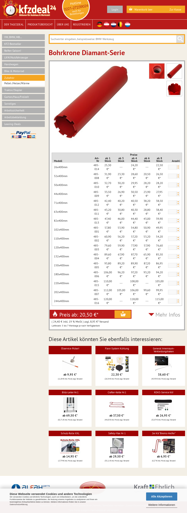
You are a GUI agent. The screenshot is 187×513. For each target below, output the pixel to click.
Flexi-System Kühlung (117, 348)
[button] (178, 166)
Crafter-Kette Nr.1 (117, 392)
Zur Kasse (175, 9)
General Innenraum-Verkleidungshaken (164, 350)
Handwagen (11, 64)
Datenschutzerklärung (18, 504)
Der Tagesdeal (14, 24)
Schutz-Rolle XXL (70, 433)
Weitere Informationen (161, 504)
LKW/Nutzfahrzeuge (16, 57)
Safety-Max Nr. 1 (117, 433)
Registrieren (81, 24)
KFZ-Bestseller (12, 44)
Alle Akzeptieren (161, 496)
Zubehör (9, 78)
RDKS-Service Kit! (163, 392)
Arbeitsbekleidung (15, 117)
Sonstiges (10, 103)
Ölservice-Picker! (70, 348)
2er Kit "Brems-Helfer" (164, 433)
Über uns (63, 24)
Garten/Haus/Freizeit (16, 97)
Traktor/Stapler (13, 90)
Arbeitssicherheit (14, 110)
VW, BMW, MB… (13, 37)
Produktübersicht (40, 24)
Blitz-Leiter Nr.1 (70, 392)
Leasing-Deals (12, 124)
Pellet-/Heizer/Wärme (16, 83)
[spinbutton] (172, 167)
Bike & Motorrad (14, 71)
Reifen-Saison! (12, 50)
